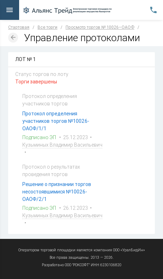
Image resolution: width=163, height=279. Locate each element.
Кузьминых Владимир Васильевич (62, 145)
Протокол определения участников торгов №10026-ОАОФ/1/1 (55, 121)
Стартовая (18, 27)
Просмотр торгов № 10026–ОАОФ (100, 27)
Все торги (47, 27)
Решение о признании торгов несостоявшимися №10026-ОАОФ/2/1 (56, 191)
